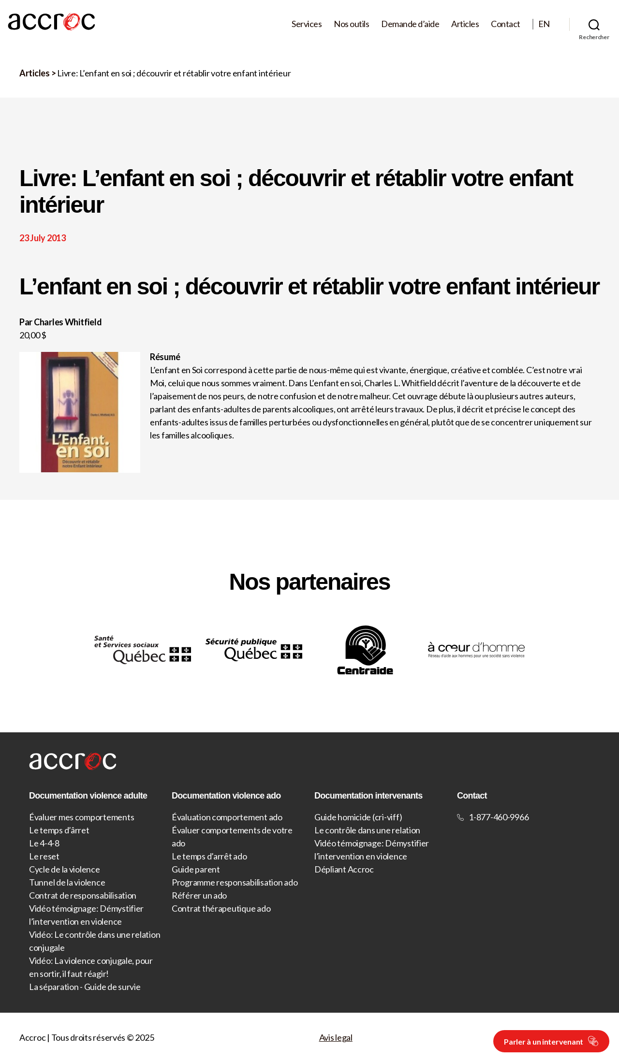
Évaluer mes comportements (81, 817)
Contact (505, 24)
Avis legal (336, 1037)
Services (307, 24)
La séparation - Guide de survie (85, 986)
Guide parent (196, 869)
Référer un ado (199, 895)
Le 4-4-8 (44, 843)
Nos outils (351, 24)
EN (544, 24)
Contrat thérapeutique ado (221, 908)
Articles (465, 24)
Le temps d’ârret (59, 830)
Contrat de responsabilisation (82, 895)
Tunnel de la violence (67, 882)
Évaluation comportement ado (227, 817)
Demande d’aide (410, 24)
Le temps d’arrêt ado (209, 856)
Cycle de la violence (64, 869)
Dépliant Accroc (344, 869)
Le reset (44, 856)
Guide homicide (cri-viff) (358, 817)
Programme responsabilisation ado (234, 882)
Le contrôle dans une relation (367, 830)
